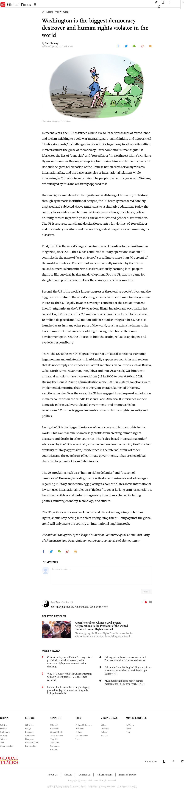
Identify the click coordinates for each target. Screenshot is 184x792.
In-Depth (130, 725)
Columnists (55, 746)
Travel (78, 739)
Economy (29, 732)
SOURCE (30, 718)
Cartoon (53, 749)
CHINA (4, 718)
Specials (104, 735)
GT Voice (29, 725)
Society (3, 729)
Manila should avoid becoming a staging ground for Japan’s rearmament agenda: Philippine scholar (68, 690)
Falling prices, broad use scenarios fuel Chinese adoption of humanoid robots (125, 659)
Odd (2, 742)
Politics (3, 725)
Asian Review (56, 735)
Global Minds (56, 732)
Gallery (104, 732)
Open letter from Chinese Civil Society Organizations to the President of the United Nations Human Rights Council (101, 626)
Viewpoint (54, 742)
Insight (28, 729)
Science (3, 739)
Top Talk (54, 739)
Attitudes (79, 729)
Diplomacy (5, 732)
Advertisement (104, 774)
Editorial (54, 725)
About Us (53, 774)
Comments (30, 735)
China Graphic (6, 746)
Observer (54, 729)
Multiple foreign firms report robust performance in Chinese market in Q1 (125, 682)
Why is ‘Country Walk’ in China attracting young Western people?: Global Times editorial (69, 676)
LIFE (78, 718)
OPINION (47, 11)
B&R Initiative (31, 742)
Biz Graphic (30, 746)
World (128, 729)
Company (29, 739)
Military (3, 735)
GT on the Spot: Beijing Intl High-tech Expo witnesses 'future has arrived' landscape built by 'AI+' (128, 670)
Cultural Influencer (83, 725)
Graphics (105, 729)
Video (103, 725)
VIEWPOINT (62, 11)
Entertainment (81, 735)
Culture (78, 732)
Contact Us (84, 774)
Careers (68, 774)
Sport (128, 732)
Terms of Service (127, 774)
